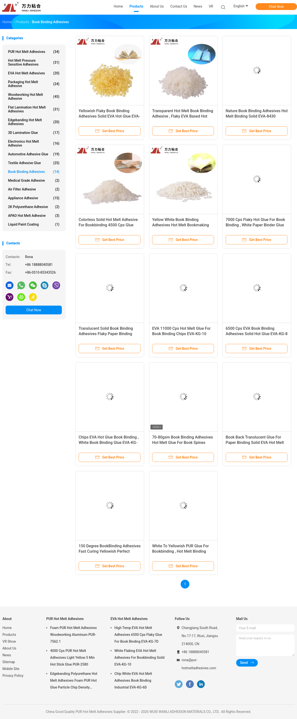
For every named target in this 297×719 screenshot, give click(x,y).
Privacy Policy (12, 676)
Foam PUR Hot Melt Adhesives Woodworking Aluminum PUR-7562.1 (73, 634)
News (6, 655)
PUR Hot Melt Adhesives (33, 51)
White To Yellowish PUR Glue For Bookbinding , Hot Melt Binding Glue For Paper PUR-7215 (180, 551)
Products (9, 635)
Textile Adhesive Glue (33, 162)
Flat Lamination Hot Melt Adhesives (33, 109)
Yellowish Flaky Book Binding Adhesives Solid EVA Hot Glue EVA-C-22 (109, 116)
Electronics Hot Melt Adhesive (33, 143)
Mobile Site (10, 669)
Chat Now (276, 7)
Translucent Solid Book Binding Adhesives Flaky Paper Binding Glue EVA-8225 (106, 333)
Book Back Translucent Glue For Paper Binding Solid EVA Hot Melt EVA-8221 (255, 442)
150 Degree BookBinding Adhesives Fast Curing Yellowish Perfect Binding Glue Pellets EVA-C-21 (110, 551)
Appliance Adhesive (33, 198)
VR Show (9, 641)
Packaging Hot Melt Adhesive (33, 84)
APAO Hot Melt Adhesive (33, 215)
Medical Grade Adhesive (33, 180)
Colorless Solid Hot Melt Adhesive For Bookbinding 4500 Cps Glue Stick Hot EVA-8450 (108, 225)
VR (211, 6)
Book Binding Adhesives (33, 171)
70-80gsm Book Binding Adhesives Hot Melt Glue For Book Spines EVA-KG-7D (182, 442)
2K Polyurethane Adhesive (33, 206)
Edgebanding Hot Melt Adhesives (33, 122)
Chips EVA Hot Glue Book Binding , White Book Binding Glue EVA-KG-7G (109, 442)
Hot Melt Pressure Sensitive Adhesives (33, 62)
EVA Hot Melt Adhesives (33, 73)
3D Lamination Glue (33, 132)
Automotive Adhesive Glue (33, 154)
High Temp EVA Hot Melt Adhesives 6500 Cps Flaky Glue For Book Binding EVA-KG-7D (138, 634)
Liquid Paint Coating (33, 224)
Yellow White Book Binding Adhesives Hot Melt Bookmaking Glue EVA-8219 (180, 225)
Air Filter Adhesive (33, 189)
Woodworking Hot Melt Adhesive (33, 96)
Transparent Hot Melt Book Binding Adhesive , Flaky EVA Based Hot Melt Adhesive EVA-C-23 (182, 116)
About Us (9, 648)
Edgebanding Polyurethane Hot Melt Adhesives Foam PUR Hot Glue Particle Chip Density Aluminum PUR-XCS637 (73, 681)
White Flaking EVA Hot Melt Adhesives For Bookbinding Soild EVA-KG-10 (139, 657)
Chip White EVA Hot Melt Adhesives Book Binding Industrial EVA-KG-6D (133, 680)
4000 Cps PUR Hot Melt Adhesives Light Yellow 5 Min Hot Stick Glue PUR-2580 (72, 657)
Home (7, 628)
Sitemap (8, 662)
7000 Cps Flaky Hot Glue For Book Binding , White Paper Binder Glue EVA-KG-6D (255, 225)
